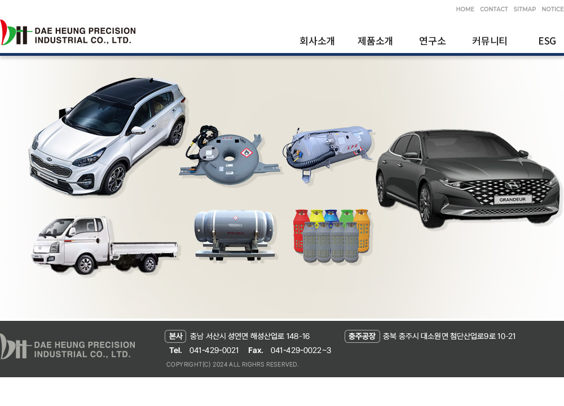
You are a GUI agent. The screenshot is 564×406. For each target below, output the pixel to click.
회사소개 (317, 40)
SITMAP (525, 9)
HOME (465, 9)
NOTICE (552, 9)
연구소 (432, 40)
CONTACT (494, 9)
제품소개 (375, 40)
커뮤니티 (490, 40)
